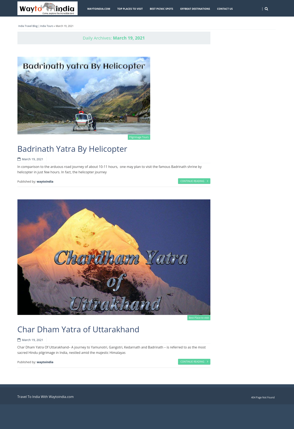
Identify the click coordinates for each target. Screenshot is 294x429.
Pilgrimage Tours (139, 137)
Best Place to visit (199, 317)
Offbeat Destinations (195, 9)
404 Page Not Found (262, 397)
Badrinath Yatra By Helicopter (72, 148)
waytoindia (45, 181)
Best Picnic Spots (161, 9)
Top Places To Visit (130, 9)
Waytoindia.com (98, 9)
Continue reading (194, 181)
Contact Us (225, 9)
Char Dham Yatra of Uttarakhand (78, 329)
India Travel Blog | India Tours (35, 26)
